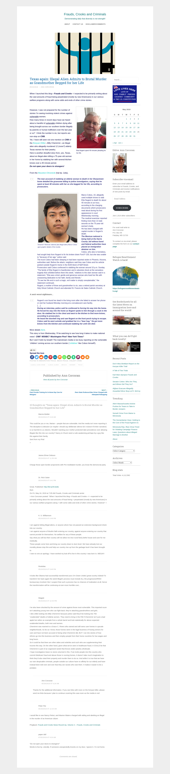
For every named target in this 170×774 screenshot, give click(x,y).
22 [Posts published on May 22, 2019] (126, 132)
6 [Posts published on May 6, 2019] (118, 123)
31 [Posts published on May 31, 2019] (134, 136)
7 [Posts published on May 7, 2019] (122, 123)
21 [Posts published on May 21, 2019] (123, 132)
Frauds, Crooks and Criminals (85, 14)
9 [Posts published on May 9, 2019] (130, 123)
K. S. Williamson (44, 515)
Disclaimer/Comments (96, 24)
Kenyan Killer (39, 143)
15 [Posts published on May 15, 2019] (126, 127)
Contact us (78, 24)
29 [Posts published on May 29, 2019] (126, 136)
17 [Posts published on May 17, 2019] (134, 127)
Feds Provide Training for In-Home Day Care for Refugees (49, 392)
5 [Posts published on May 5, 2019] (114, 123)
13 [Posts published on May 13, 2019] (119, 127)
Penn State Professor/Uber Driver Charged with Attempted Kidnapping (87, 392)
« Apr (115, 143)
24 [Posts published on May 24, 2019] (134, 132)
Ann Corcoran (47, 87)
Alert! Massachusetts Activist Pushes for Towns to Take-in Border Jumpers (124, 406)
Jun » (120, 143)
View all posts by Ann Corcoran (55, 380)
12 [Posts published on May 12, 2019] (115, 127)
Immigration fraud (47, 361)
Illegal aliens (53, 364)
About (67, 24)
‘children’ (73, 343)
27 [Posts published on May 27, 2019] (119, 136)
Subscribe (122, 208)
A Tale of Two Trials (120, 370)
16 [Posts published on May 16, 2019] (130, 127)
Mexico (64, 364)
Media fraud (62, 361)
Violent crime (75, 361)
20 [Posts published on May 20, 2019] (119, 132)
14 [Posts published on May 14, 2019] (123, 127)
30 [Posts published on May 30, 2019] (130, 136)
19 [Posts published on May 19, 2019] (115, 132)
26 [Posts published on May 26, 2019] (115, 136)
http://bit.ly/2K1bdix (51, 487)
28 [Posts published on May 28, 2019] (123, 136)
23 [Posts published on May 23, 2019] (130, 132)
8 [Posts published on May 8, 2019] (126, 123)
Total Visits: (117, 475)
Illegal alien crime (38, 364)
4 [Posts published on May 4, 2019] (138, 119)
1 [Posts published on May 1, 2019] (126, 119)
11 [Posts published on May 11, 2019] (138, 123)
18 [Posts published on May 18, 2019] (138, 127)
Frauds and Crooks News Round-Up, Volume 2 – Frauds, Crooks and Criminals (69, 725)
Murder (72, 364)
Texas (80, 364)
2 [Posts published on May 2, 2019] (130, 119)
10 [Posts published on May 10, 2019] (134, 123)
